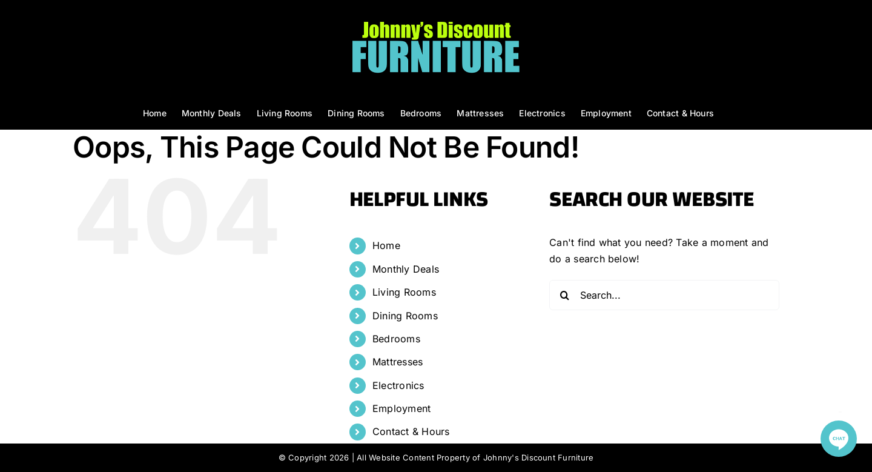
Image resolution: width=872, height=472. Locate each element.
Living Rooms (404, 292)
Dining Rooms (405, 316)
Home (386, 245)
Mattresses (397, 362)
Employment (401, 408)
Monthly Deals (405, 269)
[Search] (564, 295)
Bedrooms (396, 339)
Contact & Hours (411, 431)
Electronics (398, 385)
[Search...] (664, 295)
